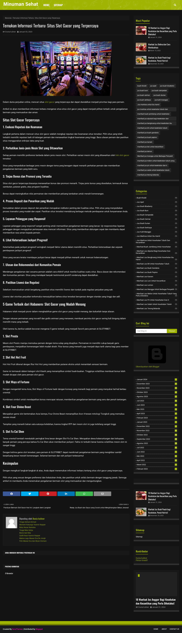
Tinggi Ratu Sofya (26, 530)
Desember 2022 (157, 426)
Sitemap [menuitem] (58, 5)
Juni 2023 (157, 405)
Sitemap (139, 537)
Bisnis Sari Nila (25, 533)
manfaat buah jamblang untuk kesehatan (153, 114)
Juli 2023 (157, 401)
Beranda (8, 18)
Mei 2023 (157, 409)
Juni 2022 (157, 452)
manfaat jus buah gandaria (148, 133)
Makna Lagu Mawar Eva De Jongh (32, 538)
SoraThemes (17, 629)
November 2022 (157, 430)
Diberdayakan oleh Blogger (157, 365)
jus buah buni (142, 91)
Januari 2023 (157, 422)
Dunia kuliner (10, 32)
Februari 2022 (157, 469)
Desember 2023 (157, 384)
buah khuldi (141, 86)
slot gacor (49, 102)
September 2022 (157, 439)
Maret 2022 (157, 465)
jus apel (153, 86)
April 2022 (157, 460)
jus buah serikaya (144, 100)
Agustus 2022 (157, 443)
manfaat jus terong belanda (148, 175)
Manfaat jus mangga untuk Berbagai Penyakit (155, 156)
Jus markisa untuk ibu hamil (148, 105)
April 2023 (157, 413)
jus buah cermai (143, 95)
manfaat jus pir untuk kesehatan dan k (152, 165)
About (164, 629)
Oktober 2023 (157, 392)
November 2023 (157, 388)
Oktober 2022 (157, 435)
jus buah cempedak (159, 91)
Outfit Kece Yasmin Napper (29, 536)
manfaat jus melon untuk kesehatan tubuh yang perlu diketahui (155, 161)
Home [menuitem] (46, 5)
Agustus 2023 (157, 396)
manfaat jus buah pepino (147, 137)
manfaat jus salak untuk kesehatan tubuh (153, 170)
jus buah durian (160, 95)
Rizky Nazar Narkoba (27, 527)
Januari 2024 (157, 379)
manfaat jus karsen (144, 142)
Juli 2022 (157, 448)
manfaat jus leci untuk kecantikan (150, 147)
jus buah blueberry (167, 86)
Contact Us (174, 629)
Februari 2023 (157, 418)
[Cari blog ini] (151, 331)
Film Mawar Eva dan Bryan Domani (32, 541)
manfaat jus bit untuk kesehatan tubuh (152, 128)
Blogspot (39, 629)
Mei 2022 (157, 456)
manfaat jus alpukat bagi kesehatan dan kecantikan (153, 119)
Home (156, 629)
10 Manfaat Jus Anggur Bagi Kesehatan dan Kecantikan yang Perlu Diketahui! (162, 31)
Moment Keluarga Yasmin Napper (32, 525)
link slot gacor (122, 155)
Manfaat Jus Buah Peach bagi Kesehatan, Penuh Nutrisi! (159, 59)
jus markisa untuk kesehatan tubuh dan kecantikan (152, 109)
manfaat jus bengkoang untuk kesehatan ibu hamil (154, 123)
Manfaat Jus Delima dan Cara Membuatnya (159, 46)
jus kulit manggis (161, 100)
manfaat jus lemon (144, 151)
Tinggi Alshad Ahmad (27, 522)
